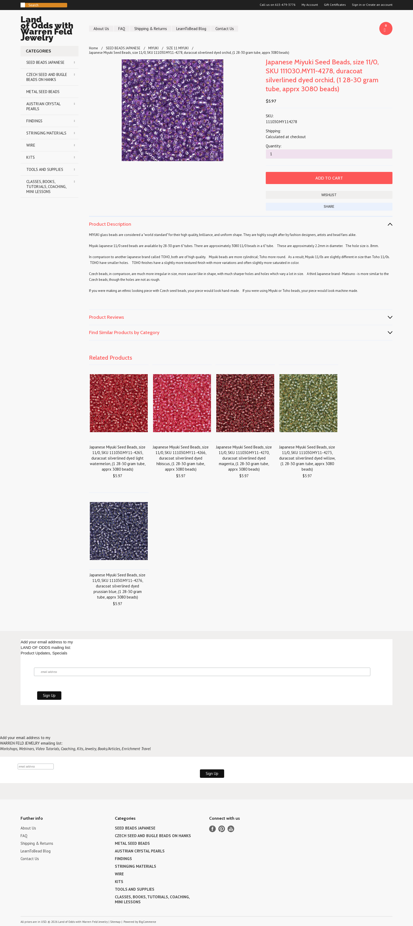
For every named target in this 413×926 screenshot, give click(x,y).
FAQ (121, 28)
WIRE (30, 145)
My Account (310, 5)
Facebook (212, 829)
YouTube (231, 829)
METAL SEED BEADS (43, 91)
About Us (101, 28)
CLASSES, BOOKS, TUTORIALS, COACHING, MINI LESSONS (46, 186)
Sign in (357, 5)
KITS (30, 157)
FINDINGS (34, 120)
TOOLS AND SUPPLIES (44, 169)
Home (93, 48)
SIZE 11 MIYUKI (177, 48)
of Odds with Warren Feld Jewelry (49, 29)
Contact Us (224, 28)
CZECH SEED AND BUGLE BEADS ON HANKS (46, 77)
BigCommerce (147, 922)
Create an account (379, 5)
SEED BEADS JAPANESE (45, 62)
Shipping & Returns (150, 28)
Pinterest (221, 829)
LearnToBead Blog (191, 28)
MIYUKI (153, 48)
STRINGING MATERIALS (46, 133)
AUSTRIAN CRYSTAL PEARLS (43, 106)
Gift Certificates (335, 5)
